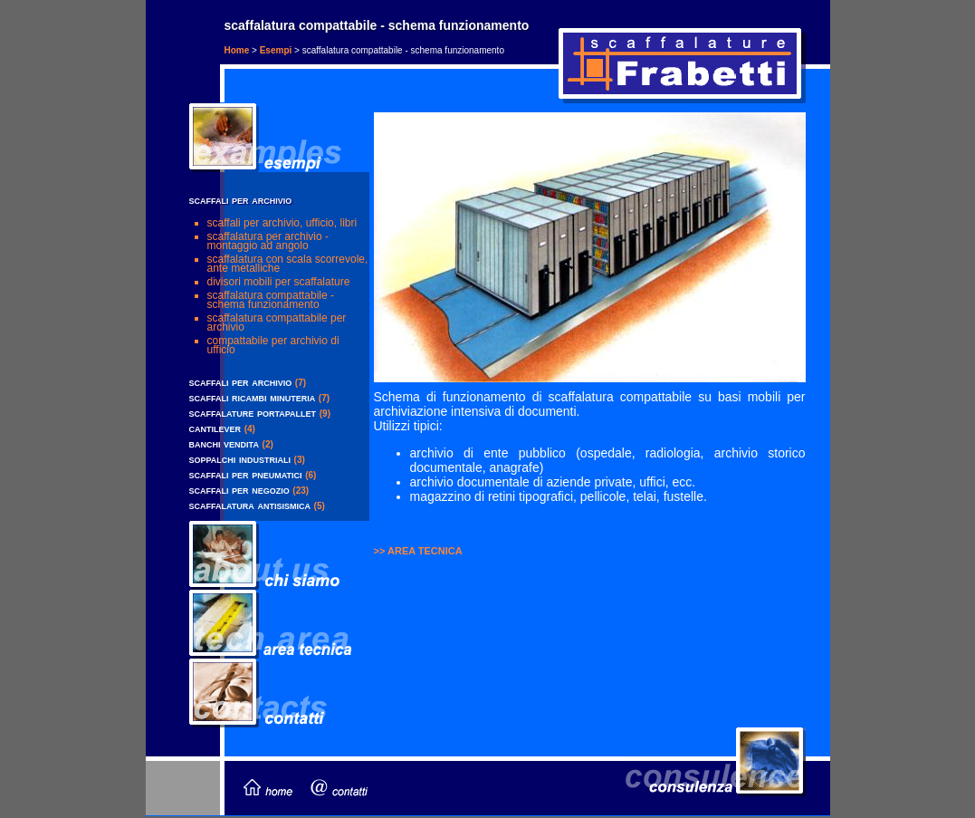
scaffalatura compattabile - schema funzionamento (271, 300)
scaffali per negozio (239, 489)
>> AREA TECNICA (418, 550)
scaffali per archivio (240, 382)
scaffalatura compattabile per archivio (277, 322)
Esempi (276, 50)
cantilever (215, 428)
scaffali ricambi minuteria (252, 397)
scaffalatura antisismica (250, 505)
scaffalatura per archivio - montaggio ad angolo (268, 241)
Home (237, 50)
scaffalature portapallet (253, 412)
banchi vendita (224, 443)
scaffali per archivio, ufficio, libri (282, 223)
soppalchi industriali (240, 459)
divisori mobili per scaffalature (278, 281)
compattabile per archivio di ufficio (273, 345)
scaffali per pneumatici (245, 474)
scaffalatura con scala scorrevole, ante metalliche (287, 263)
